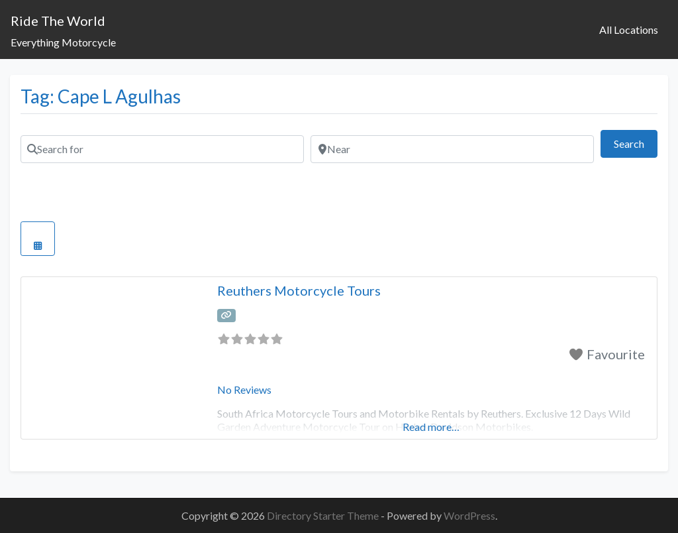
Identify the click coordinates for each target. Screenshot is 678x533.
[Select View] (38, 238)
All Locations (628, 29)
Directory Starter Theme (324, 515)
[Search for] (162, 149)
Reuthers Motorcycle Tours (299, 290)
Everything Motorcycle (63, 42)
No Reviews (244, 389)
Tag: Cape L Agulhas (101, 96)
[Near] (452, 149)
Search (635, 142)
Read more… (431, 426)
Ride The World (58, 21)
